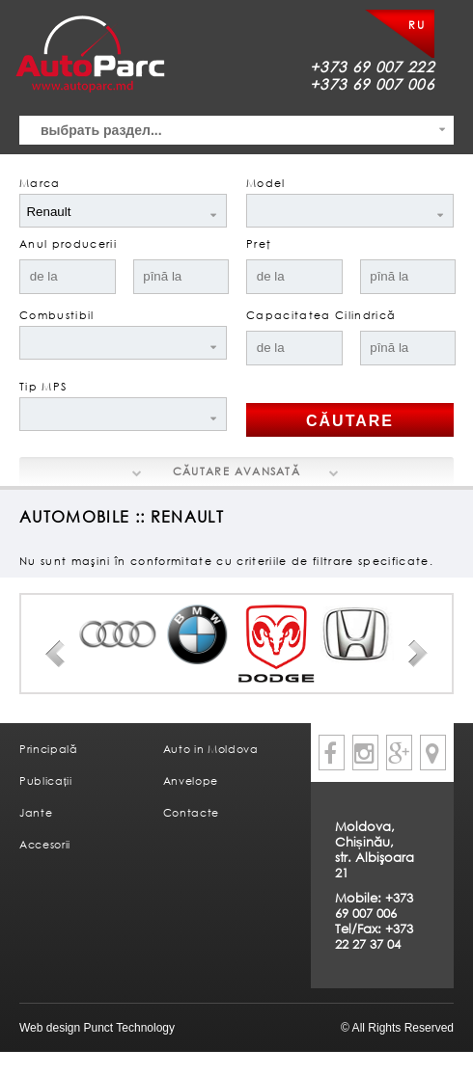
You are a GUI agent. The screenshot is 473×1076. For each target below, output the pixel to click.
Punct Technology (127, 1028)
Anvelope (190, 780)
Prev (55, 653)
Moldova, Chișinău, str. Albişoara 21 (374, 849)
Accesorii (44, 844)
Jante (35, 812)
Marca (40, 182)
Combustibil (57, 315)
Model (266, 182)
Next (418, 653)
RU (416, 24)
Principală (48, 748)
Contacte (191, 812)
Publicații (45, 780)
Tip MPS (43, 386)
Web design (49, 1028)
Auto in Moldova (211, 748)
